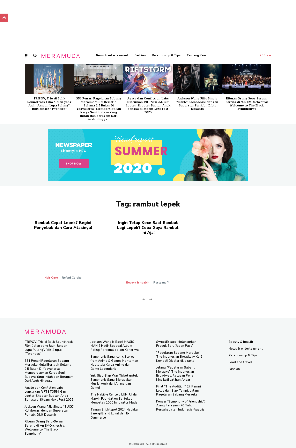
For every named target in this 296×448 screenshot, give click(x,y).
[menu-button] (27, 55)
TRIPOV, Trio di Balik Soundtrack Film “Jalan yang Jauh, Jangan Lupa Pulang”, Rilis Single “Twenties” (49, 103)
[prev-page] (144, 299)
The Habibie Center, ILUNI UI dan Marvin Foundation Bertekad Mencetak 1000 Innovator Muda (114, 398)
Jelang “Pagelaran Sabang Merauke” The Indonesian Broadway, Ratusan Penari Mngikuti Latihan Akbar (175, 373)
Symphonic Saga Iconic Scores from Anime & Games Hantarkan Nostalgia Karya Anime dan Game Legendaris (114, 363)
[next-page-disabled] (150, 299)
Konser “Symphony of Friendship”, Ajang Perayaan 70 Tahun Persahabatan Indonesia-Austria (180, 405)
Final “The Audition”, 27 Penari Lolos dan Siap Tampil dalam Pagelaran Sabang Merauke (178, 390)
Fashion (234, 369)
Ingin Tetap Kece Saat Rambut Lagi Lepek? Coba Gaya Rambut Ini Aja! (148, 227)
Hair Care (51, 278)
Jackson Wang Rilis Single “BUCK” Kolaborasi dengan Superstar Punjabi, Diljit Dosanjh (197, 103)
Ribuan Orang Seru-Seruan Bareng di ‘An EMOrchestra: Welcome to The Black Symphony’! (246, 103)
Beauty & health (137, 283)
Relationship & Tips (243, 355)
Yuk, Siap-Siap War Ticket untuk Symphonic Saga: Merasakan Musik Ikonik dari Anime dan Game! (114, 381)
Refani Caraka (72, 278)
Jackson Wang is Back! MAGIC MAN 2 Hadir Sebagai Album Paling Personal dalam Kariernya (114, 346)
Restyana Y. (161, 283)
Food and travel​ (240, 362)
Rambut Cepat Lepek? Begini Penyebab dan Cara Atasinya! (63, 225)
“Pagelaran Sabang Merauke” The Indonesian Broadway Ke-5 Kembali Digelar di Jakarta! (179, 357)
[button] (35, 55)
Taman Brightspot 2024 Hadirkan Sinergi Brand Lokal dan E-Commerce (115, 413)
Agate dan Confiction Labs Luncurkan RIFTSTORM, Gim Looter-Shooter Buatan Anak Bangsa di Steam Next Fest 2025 (148, 105)
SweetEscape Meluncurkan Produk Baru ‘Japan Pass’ (176, 344)
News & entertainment (246, 348)
